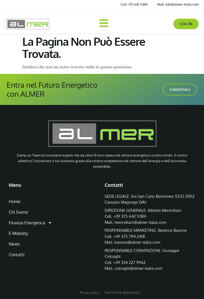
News (14, 244)
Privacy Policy (89, 293)
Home (14, 201)
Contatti (16, 254)
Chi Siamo (18, 212)
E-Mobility (18, 233)
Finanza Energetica (30, 223)
